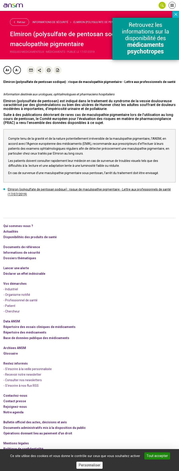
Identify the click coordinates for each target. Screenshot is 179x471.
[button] (162, 5)
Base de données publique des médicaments (36, 338)
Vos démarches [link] (15, 283)
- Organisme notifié (16, 294)
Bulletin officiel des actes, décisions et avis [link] (35, 422)
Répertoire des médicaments (24, 332)
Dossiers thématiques (19, 258)
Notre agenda (13, 412)
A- (17, 70)
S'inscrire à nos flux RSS (22, 385)
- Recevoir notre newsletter (22, 374)
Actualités (10, 231)
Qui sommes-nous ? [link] (18, 226)
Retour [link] (19, 22)
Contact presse (14, 401)
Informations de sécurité (50, 22)
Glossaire (10, 353)
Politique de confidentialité (23, 449)
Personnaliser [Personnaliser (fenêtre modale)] (89, 465)
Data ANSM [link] (11, 321)
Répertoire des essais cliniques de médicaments (39, 327)
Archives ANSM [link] (14, 348)
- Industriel (10, 289)
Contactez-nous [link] (15, 395)
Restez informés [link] (15, 363)
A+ (7, 70)
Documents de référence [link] (21, 247)
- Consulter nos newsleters (22, 380)
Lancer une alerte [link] (16, 268)
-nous (15, 406)
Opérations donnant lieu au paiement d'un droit (37, 433)
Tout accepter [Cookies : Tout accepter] (157, 456)
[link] (13, 5)
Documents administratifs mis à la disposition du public (44, 428)
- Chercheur (11, 311)
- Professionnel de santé (20, 300)
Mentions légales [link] (16, 443)
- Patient (9, 306)
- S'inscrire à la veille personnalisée (27, 369)
